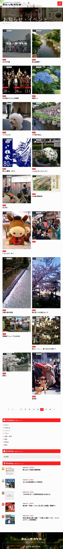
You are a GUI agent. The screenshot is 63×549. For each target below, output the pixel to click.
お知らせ (7, 427)
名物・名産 (8, 436)
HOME (4, 23)
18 (50, 409)
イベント (7, 430)
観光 (5, 445)
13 (29, 409)
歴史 (5, 439)
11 (21, 409)
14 (33, 409)
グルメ (6, 433)
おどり (6, 425)
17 (46, 409)
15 (37, 409)
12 (25, 409)
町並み (6, 442)
